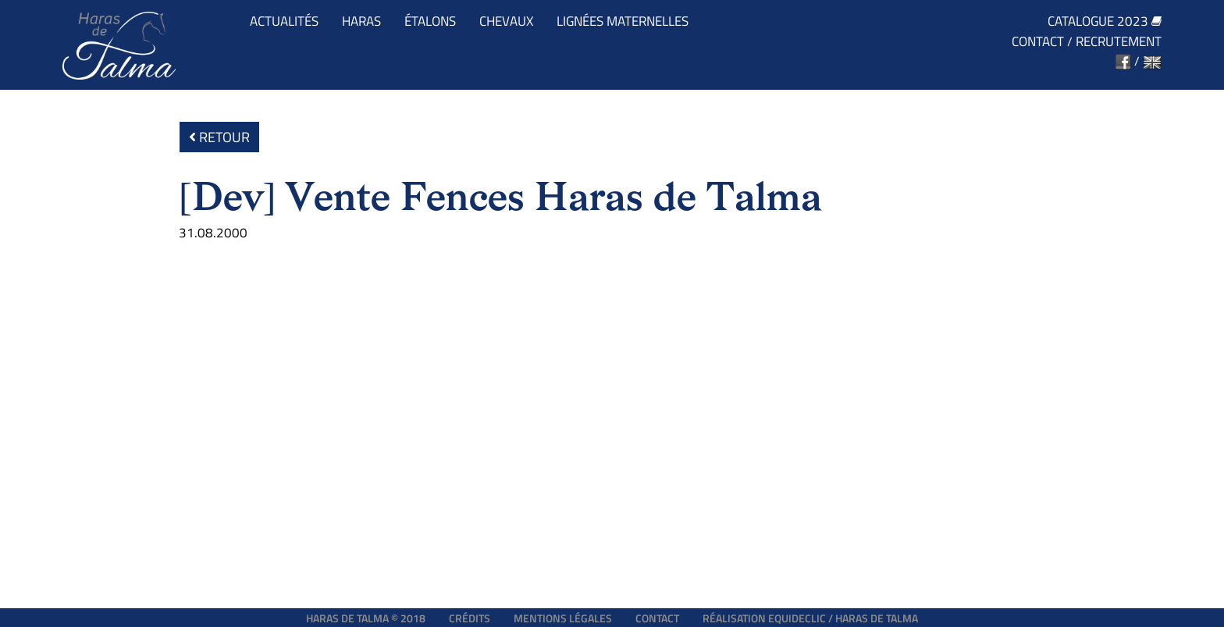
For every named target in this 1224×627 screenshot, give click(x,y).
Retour (219, 137)
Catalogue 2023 (1105, 21)
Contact (1038, 42)
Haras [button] (361, 21)
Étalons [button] (430, 21)
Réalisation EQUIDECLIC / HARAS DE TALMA (810, 618)
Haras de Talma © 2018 (365, 618)
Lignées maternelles (622, 21)
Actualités (284, 21)
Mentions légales (563, 618)
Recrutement (1119, 42)
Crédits (469, 618)
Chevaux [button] (506, 21)
